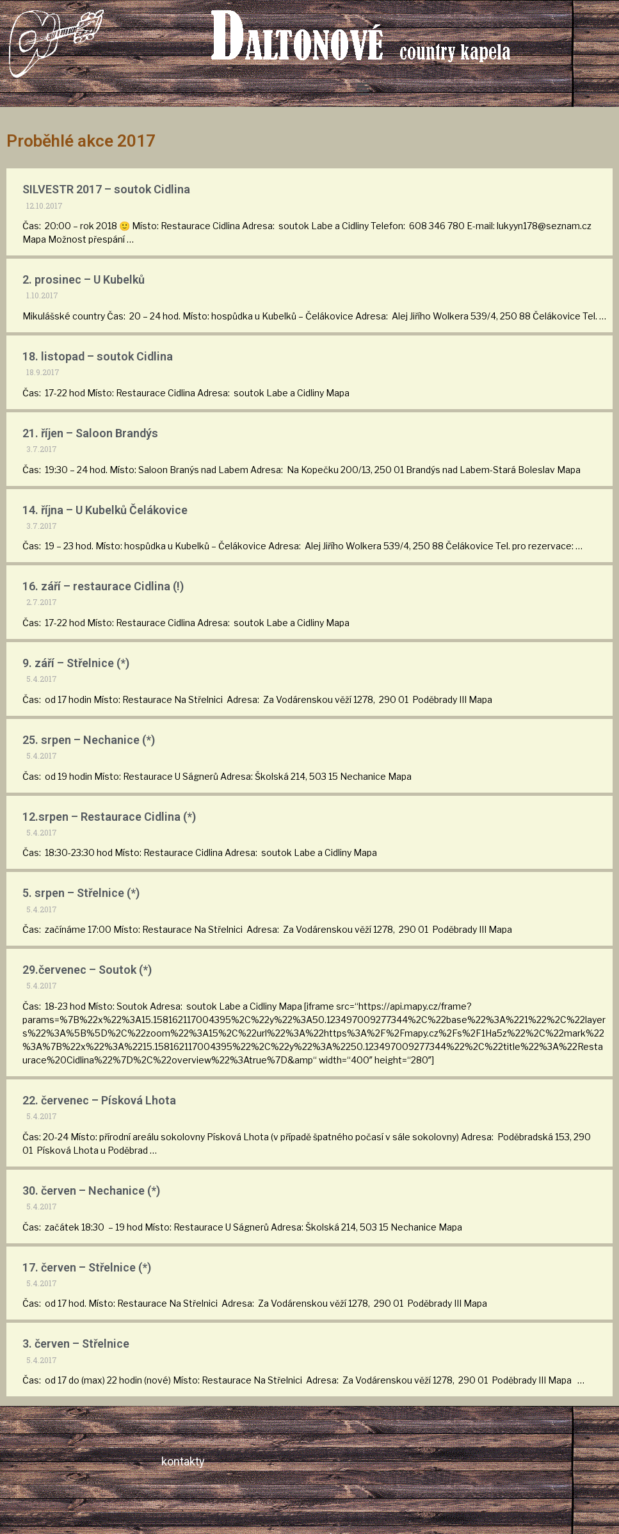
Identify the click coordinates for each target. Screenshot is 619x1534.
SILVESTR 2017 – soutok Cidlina (106, 189)
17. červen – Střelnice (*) (86, 1267)
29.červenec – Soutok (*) (87, 969)
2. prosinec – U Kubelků (83, 279)
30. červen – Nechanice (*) (91, 1190)
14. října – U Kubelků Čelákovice (105, 510)
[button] (363, 89)
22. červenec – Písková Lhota (99, 1100)
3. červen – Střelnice (75, 1343)
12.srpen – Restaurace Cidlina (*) (109, 816)
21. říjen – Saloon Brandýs (90, 433)
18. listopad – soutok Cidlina (97, 356)
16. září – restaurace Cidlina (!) (103, 586)
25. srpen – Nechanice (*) (88, 740)
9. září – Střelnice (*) (75, 663)
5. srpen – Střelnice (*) (81, 893)
